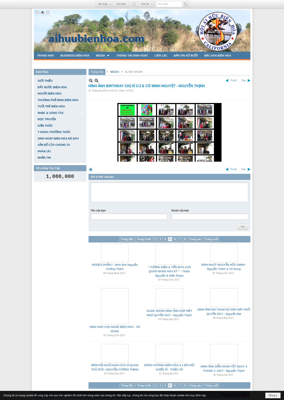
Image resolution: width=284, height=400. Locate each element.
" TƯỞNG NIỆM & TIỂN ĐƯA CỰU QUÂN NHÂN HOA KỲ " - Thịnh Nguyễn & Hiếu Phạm (169, 271)
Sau (243, 80)
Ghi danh (121, 4)
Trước (233, 80)
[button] (103, 55)
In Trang (91, 169)
